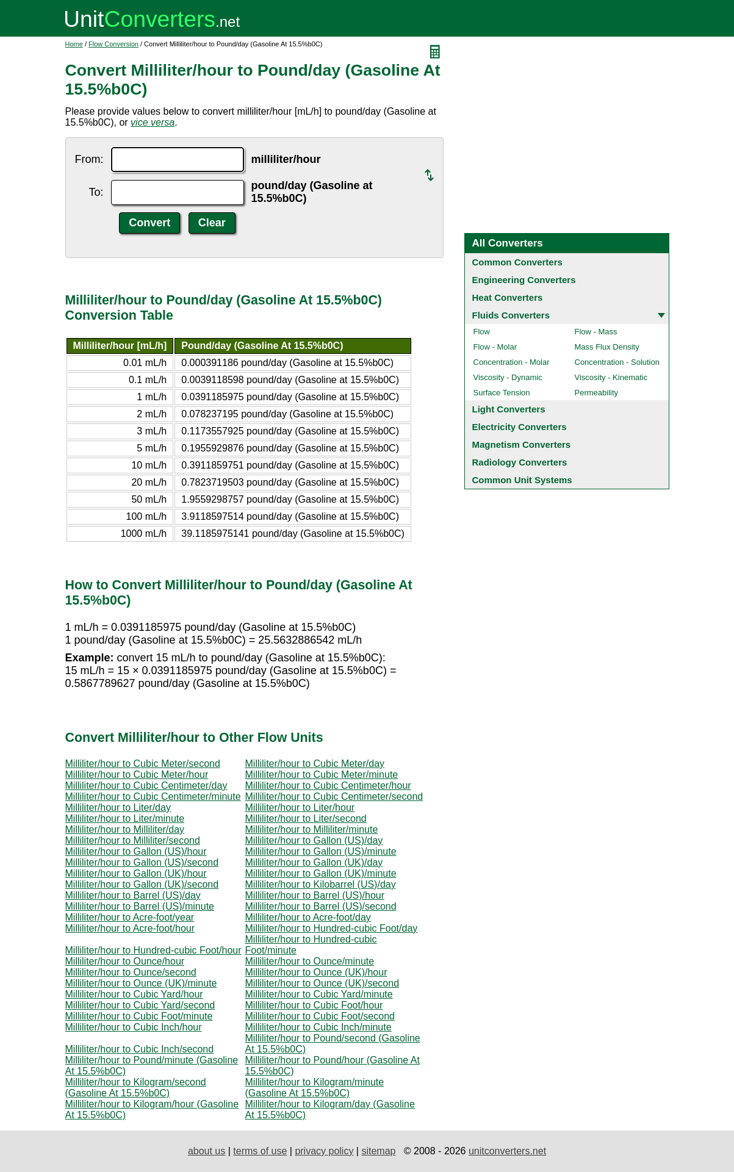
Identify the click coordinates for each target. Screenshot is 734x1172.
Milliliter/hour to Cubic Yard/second (140, 1005)
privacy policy (324, 1151)
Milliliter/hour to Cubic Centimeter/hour (328, 785)
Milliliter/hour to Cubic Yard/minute (319, 994)
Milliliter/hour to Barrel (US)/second (321, 906)
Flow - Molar (495, 346)
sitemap (378, 1151)
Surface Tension (501, 392)
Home (74, 44)
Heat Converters (507, 297)
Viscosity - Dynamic (507, 377)
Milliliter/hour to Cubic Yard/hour (134, 994)
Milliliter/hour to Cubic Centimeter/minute (153, 796)
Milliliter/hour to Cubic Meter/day (315, 763)
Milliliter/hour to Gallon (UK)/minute (321, 873)
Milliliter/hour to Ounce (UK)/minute (141, 983)
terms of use (260, 1151)
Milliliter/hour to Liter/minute (125, 818)
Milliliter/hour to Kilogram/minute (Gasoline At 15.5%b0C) (314, 1087)
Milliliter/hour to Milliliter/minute (311, 829)
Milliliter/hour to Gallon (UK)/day (314, 862)
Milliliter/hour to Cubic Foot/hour (314, 1005)
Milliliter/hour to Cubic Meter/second (142, 763)
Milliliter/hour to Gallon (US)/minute (321, 851)
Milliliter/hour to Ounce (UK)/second (322, 983)
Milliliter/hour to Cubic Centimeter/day (146, 785)
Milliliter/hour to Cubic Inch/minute (318, 1027)
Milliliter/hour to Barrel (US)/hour (315, 895)
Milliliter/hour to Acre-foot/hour (130, 928)
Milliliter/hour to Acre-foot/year (130, 917)
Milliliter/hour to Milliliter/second (132, 840)
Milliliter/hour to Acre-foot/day (308, 917)
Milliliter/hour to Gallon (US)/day (314, 840)
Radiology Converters (519, 462)
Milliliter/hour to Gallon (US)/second (142, 862)
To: (95, 192)
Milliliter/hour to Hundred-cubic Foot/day (331, 928)
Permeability (597, 392)
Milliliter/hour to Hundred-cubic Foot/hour (153, 950)
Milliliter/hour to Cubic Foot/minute (139, 1016)
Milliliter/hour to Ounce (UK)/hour (316, 972)
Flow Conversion (113, 44)
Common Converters (517, 262)
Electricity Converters (519, 427)
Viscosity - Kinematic (611, 377)
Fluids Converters (511, 315)
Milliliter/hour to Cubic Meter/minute (321, 774)
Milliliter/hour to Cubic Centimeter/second (334, 796)
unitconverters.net (507, 1151)
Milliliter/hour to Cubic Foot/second (320, 1016)
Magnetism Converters (521, 444)
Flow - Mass (596, 331)
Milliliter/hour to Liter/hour (300, 807)
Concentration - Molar (511, 362)
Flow (481, 331)
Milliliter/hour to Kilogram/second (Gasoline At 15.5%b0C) (135, 1087)
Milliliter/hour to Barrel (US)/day (133, 895)
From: (89, 159)
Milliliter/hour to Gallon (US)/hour (136, 851)
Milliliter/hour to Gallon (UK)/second (142, 884)
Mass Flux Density (607, 346)
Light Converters (508, 409)
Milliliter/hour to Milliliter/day (125, 829)
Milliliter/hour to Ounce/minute (310, 961)
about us (206, 1151)
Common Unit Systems (522, 480)
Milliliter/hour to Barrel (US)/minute (140, 906)
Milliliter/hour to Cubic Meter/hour (137, 774)
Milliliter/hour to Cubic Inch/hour (133, 1027)
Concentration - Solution (617, 362)
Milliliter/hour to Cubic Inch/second (139, 1049)
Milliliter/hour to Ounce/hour (125, 961)
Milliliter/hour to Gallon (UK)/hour (136, 873)
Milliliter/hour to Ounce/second (130, 972)
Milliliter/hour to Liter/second (306, 818)
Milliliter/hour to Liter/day (118, 807)
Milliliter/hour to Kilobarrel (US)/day (320, 884)
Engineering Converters (524, 280)
